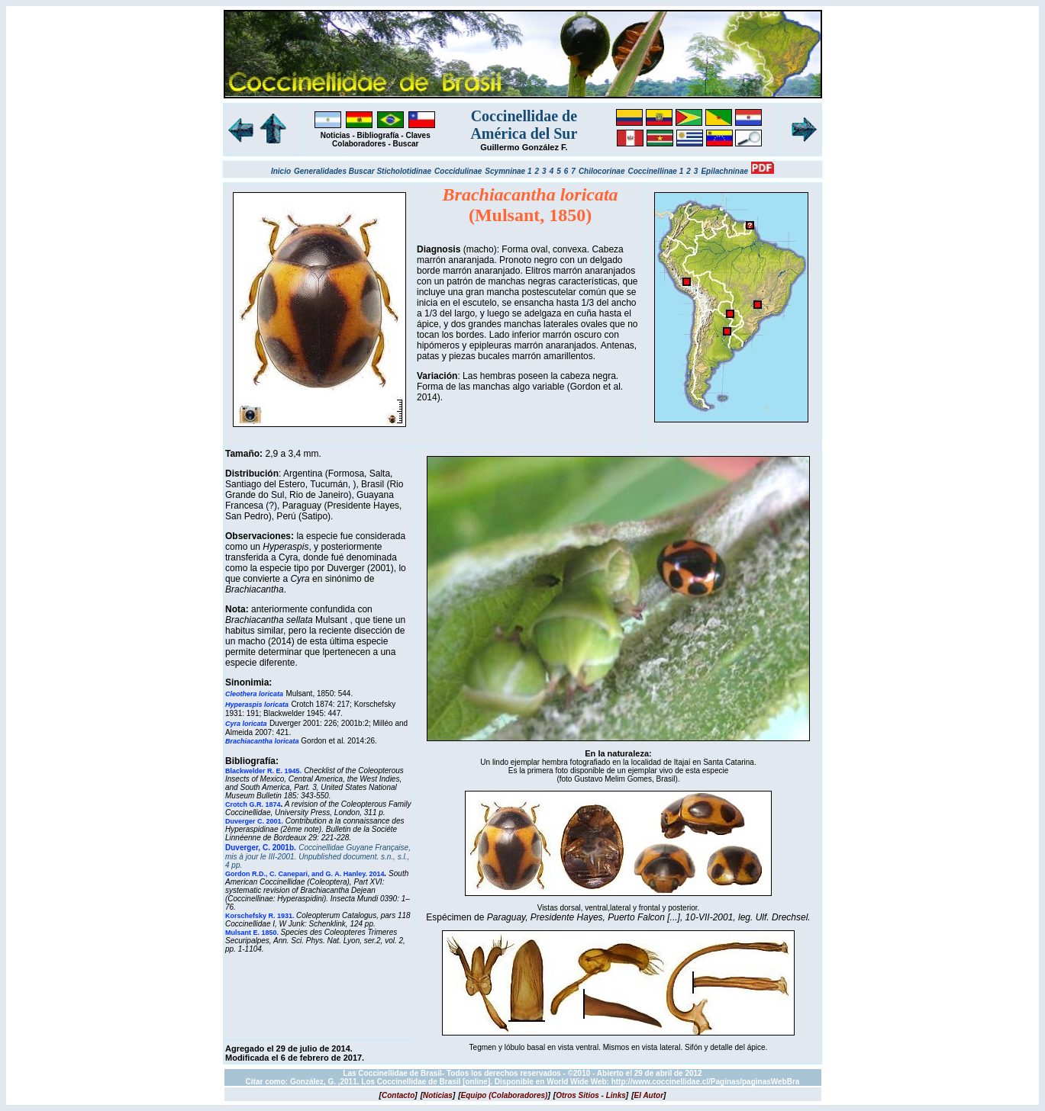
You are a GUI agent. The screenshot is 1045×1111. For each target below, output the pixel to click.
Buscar (406, 144)
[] (398, 1095)
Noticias (335, 135)
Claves (417, 135)
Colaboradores (359, 144)
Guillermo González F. (523, 147)
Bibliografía (378, 135)
